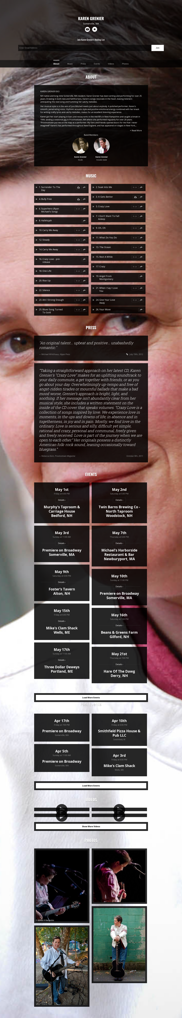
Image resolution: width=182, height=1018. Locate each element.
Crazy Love (103, 206)
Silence (46, 290)
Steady (46, 239)
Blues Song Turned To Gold (52, 311)
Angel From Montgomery (106, 278)
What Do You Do (108, 237)
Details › (62, 500)
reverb (94, 29)
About (56, 63)
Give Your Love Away (107, 301)
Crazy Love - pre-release (51, 260)
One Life (46, 270)
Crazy (102, 266)
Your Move (105, 309)
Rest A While (106, 256)
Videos (111, 63)
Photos (125, 63)
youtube (87, 29)
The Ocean (105, 247)
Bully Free (46, 198)
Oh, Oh (102, 227)
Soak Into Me (105, 187)
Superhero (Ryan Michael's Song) (50, 210)
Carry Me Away (50, 230)
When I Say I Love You (108, 289)
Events (97, 63)
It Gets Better (105, 196)
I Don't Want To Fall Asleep (108, 217)
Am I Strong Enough (53, 299)
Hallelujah (46, 220)
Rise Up (46, 280)
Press (83, 63)
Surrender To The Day (50, 189)
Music (70, 63)
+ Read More (136, 130)
